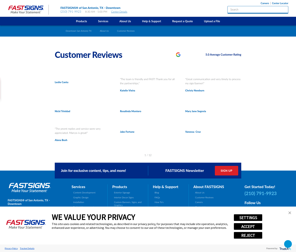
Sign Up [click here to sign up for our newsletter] (226, 170)
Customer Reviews (204, 197)
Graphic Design (81, 197)
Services (103, 21)
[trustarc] (285, 248)
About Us (125, 21)
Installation (78, 202)
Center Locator (280, 3)
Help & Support (151, 21)
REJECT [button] (248, 235)
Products (81, 21)
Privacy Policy (11, 248)
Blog (157, 192)
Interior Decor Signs (124, 197)
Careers (265, 3)
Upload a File (212, 21)
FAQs (157, 197)
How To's (159, 202)
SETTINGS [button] (248, 217)
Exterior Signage (122, 192)
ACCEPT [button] (248, 226)
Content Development (84, 192)
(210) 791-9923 (70, 11)
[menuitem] (81, 21)
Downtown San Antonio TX (79, 31)
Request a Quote (182, 21)
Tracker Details (27, 248)
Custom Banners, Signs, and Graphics (128, 204)
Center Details (121, 11)
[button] (290, 213)
